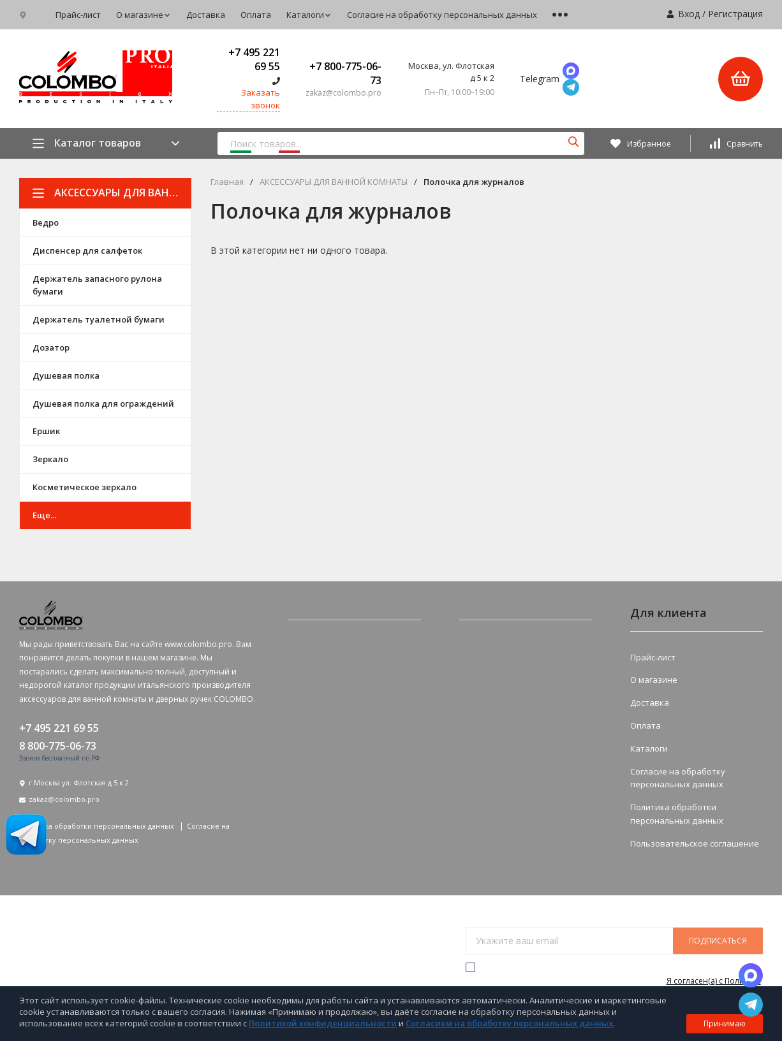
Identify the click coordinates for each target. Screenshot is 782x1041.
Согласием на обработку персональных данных (509, 1023)
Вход (689, 14)
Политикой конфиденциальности (323, 1023)
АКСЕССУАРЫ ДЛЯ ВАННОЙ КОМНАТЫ (111, 193)
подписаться (718, 940)
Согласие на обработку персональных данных (442, 14)
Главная (227, 182)
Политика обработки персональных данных (97, 826)
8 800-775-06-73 (57, 746)
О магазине (143, 14)
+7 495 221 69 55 (254, 59)
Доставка (205, 14)
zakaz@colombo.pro (64, 799)
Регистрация (735, 14)
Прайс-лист (78, 14)
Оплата (255, 14)
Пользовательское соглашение (694, 843)
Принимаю (725, 1023)
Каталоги (309, 14)
